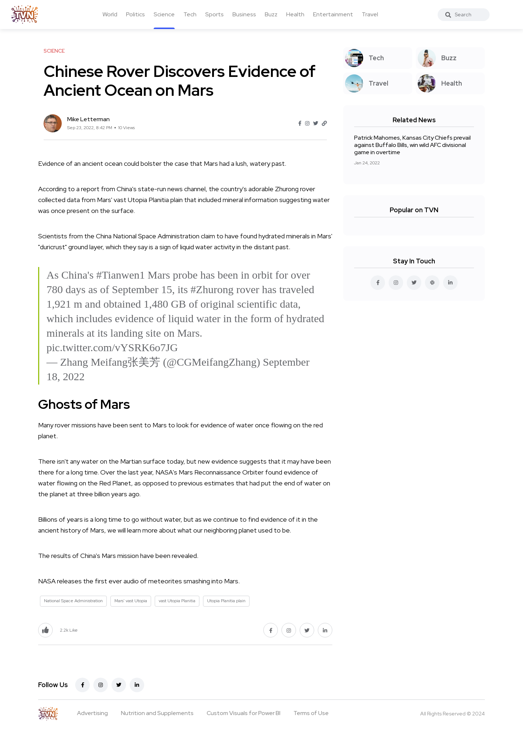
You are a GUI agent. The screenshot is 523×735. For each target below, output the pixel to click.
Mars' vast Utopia (130, 601)
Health (295, 14)
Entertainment (333, 14)
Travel (370, 14)
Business (244, 14)
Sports (214, 14)
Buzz (271, 14)
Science (164, 14)
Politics (135, 14)
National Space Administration (73, 601)
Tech (189, 14)
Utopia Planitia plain (226, 601)
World (109, 14)
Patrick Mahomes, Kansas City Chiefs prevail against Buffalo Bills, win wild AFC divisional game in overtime (412, 145)
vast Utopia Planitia (177, 601)
